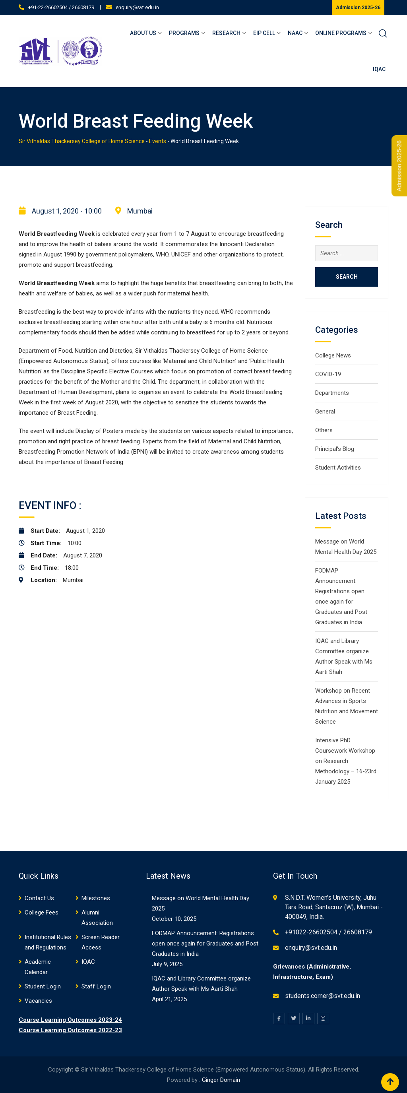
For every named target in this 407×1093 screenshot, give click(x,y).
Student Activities (338, 467)
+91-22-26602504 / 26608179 (61, 7)
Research (226, 33)
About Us (143, 33)
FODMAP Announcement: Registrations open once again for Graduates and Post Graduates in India (205, 943)
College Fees (41, 912)
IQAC (379, 69)
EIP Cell (264, 33)
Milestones (95, 898)
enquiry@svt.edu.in (137, 7)
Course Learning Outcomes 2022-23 (70, 1030)
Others (324, 430)
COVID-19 (328, 374)
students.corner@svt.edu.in (322, 996)
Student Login (43, 986)
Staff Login (96, 986)
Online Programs (340, 33)
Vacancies (38, 1000)
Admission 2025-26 (358, 7)
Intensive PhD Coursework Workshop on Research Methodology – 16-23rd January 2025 (345, 761)
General (325, 411)
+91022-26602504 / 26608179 (328, 932)
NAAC (295, 33)
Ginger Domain (221, 1079)
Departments (332, 392)
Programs (184, 33)
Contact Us (39, 898)
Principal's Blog (334, 448)
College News (333, 355)
